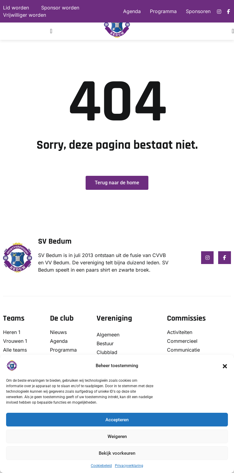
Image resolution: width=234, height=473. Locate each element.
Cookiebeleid (101, 466)
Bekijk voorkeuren (117, 453)
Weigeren (117, 436)
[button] (225, 366)
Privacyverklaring (129, 466)
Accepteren (117, 420)
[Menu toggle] (51, 31)
